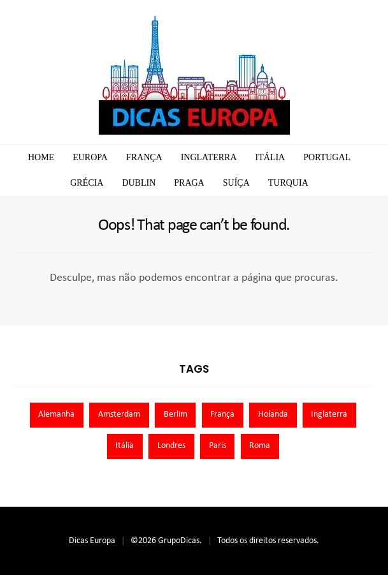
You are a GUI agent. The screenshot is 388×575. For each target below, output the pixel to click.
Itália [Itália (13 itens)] (124, 446)
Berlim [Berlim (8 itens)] (175, 414)
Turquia (288, 183)
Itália (270, 157)
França (144, 157)
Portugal (326, 157)
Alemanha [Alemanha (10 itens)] (56, 414)
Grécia (86, 183)
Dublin (138, 183)
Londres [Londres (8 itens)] (171, 446)
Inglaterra (209, 157)
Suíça (236, 183)
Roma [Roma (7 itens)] (259, 446)
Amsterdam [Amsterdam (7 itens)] (119, 414)
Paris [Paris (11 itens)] (217, 446)
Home (41, 157)
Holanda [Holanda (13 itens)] (273, 414)
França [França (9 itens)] (222, 414)
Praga (189, 183)
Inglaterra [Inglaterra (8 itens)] (329, 414)
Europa (90, 157)
